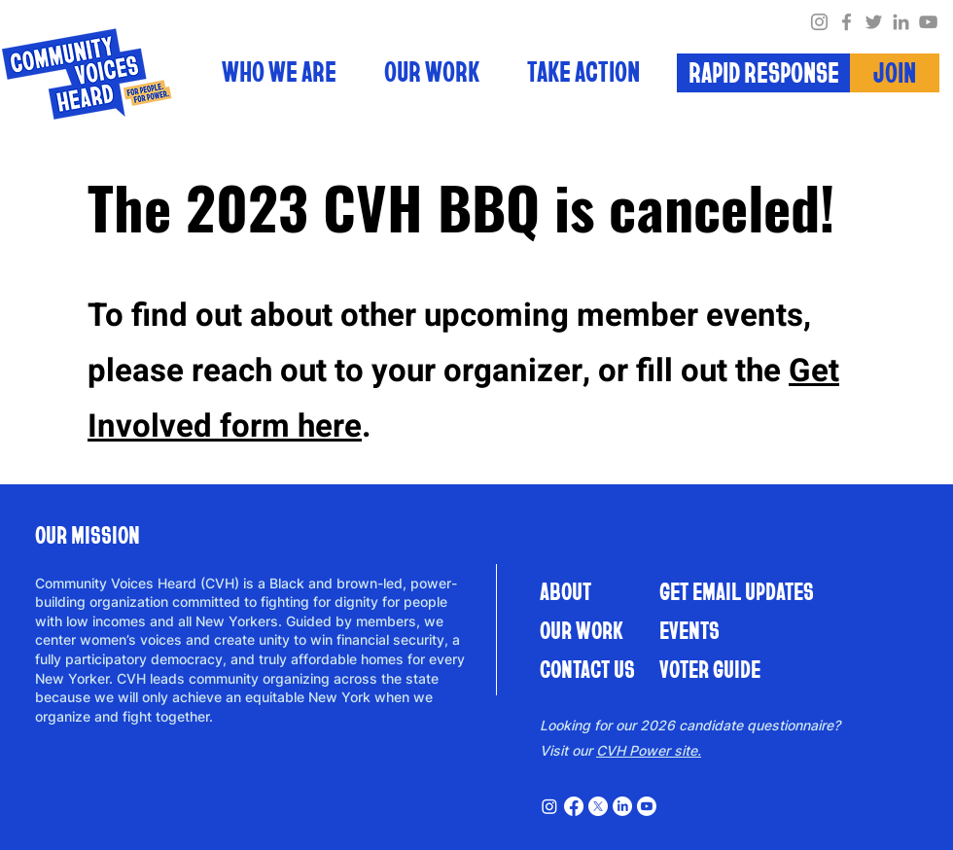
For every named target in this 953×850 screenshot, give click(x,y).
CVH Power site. (648, 750)
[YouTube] (928, 22)
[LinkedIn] (901, 22)
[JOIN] (894, 72)
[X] (598, 806)
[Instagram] (819, 22)
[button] (583, 78)
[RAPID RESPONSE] (763, 72)
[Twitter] (874, 22)
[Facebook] (846, 22)
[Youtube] (646, 806)
